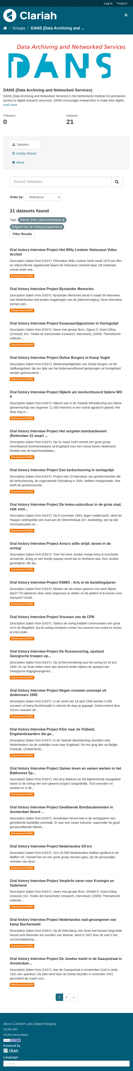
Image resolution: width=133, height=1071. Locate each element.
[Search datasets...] (61, 182)
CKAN (10, 1050)
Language (10, 1057)
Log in (108, 3)
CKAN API (10, 1029)
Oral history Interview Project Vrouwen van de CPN (52, 617)
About (18, 162)
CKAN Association (15, 1035)
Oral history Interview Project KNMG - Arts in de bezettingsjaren (63, 582)
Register (122, 3)
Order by (16, 197)
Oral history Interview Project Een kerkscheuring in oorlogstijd (62, 470)
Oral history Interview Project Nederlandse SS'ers (51, 846)
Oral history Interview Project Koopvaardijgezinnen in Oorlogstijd (64, 323)
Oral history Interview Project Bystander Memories (52, 289)
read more (10, 105)
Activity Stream (24, 153)
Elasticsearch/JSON (22, 276)
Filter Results (22, 234)
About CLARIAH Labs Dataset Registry (29, 1024)
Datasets (20, 144)
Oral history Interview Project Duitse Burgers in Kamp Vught (60, 357)
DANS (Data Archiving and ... (57, 28)
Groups (18, 28)
